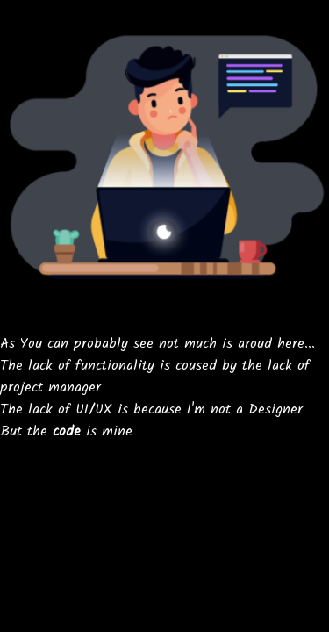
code (67, 431)
